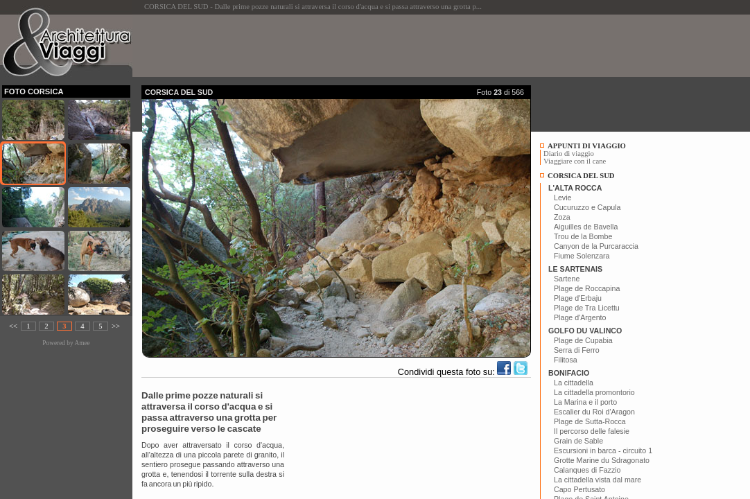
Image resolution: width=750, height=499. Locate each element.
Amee (81, 343)
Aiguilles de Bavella (586, 226)
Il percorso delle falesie (591, 431)
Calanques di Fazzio (587, 470)
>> (116, 326)
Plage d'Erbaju (578, 298)
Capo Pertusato (579, 489)
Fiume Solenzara (582, 256)
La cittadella (573, 382)
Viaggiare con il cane (574, 161)
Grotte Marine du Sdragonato (601, 460)
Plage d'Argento (580, 317)
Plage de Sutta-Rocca (590, 421)
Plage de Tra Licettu (587, 308)
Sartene (566, 278)
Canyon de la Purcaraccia (596, 246)
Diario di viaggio (568, 153)
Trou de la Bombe (583, 236)
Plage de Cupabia (583, 340)
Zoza (562, 217)
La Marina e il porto (585, 402)
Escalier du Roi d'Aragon (594, 412)
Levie (562, 197)
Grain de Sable (578, 441)
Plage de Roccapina (587, 288)
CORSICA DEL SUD (581, 176)
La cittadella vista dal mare (597, 479)
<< (13, 326)
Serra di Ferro (577, 350)
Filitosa (565, 360)
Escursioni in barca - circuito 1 (603, 450)
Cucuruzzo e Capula (587, 207)
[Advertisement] (393, 46)
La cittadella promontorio (594, 392)
